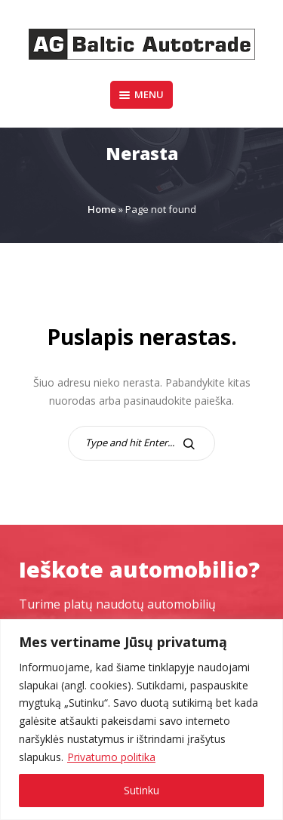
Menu (141, 94)
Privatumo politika (111, 757)
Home (102, 209)
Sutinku (141, 790)
